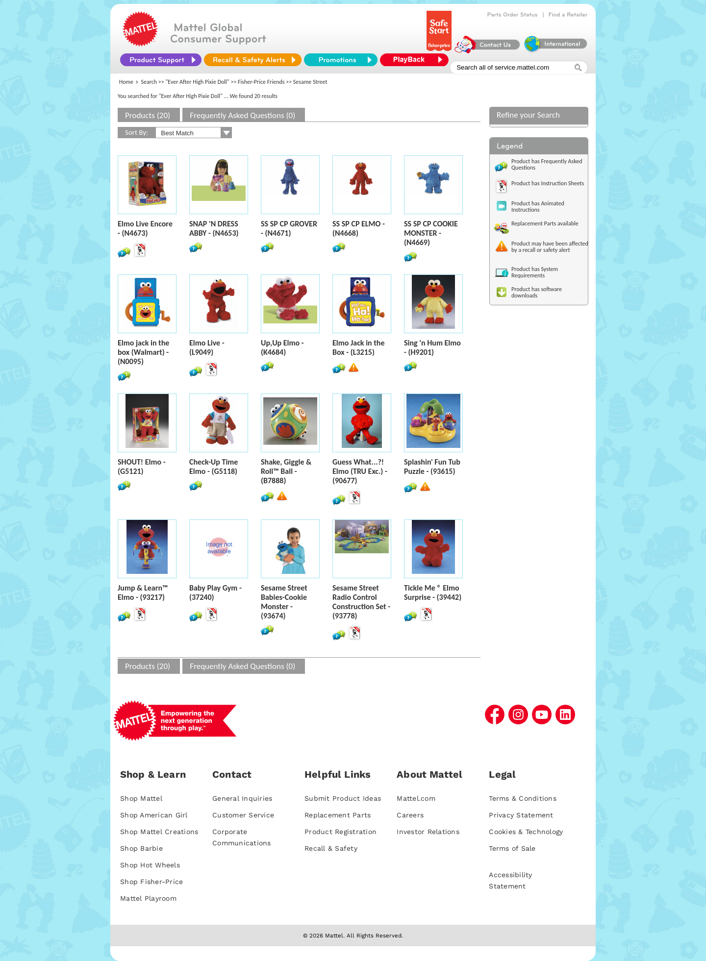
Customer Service (243, 815)
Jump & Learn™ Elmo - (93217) (143, 592)
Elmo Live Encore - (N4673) (145, 228)
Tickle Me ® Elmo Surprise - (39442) (432, 592)
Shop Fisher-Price (151, 882)
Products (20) (147, 115)
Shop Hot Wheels (150, 865)
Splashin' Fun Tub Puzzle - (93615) (432, 466)
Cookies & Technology (526, 832)
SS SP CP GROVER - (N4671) (289, 228)
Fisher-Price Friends (261, 81)
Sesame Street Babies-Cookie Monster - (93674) (284, 601)
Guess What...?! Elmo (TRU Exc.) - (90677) (359, 471)
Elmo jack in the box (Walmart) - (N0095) (143, 352)
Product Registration (340, 832)
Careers (410, 815)
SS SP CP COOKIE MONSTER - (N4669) (431, 233)
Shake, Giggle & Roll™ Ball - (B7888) (286, 471)
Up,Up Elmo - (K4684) (282, 347)
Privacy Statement (521, 815)
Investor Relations (428, 832)
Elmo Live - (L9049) (207, 347)
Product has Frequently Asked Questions (546, 164)
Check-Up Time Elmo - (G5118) (213, 466)
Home (126, 81)
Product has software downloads (536, 292)
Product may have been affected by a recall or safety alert (549, 246)
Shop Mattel (141, 798)
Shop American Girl (154, 815)
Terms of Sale (512, 848)
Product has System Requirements (534, 272)
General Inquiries (242, 798)
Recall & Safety (330, 848)
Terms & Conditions (522, 798)
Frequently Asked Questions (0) (242, 115)
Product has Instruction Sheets (547, 183)
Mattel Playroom (148, 898)
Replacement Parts (337, 815)
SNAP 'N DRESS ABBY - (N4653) (213, 228)
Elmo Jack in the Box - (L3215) (358, 347)
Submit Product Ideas (342, 798)
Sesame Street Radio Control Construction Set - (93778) (361, 601)
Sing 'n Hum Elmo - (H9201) (432, 347)
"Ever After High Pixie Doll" (197, 81)
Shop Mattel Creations (159, 832)
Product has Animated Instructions (537, 206)
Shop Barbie (141, 848)
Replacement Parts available (545, 223)
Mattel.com (416, 798)
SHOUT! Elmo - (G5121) (142, 466)
